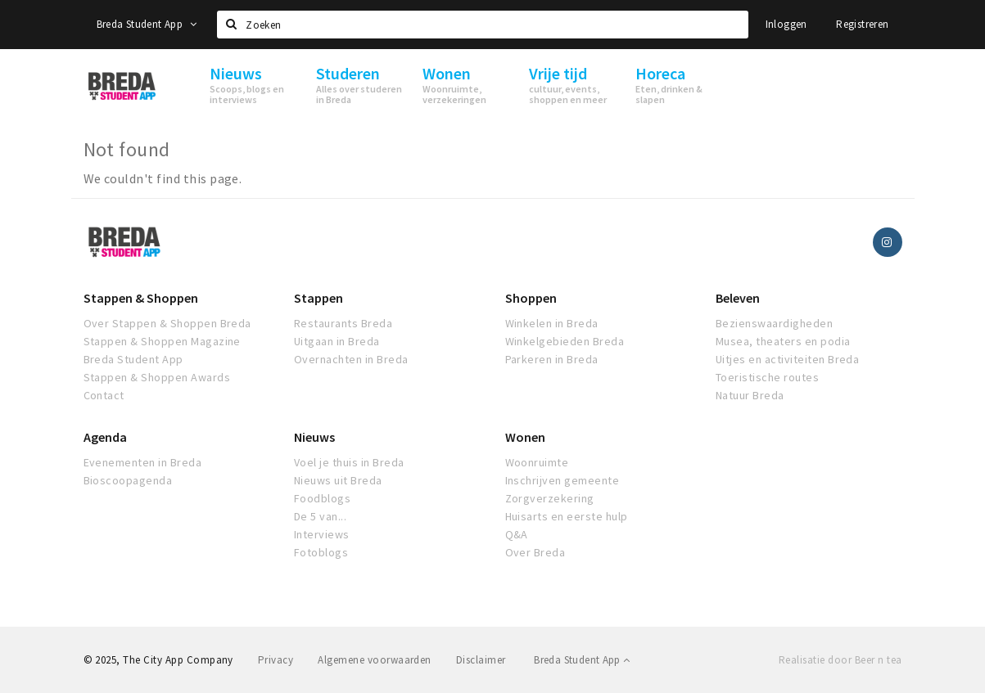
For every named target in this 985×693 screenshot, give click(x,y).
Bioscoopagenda (128, 480)
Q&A (516, 534)
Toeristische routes (767, 377)
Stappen (318, 298)
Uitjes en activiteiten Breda (787, 359)
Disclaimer (481, 660)
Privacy (275, 660)
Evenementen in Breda (143, 462)
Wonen (525, 437)
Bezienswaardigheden (774, 323)
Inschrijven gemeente (562, 480)
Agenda (105, 437)
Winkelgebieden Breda (565, 341)
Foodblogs (322, 498)
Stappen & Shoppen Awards (157, 377)
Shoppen (531, 298)
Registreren (862, 24)
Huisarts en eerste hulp (566, 516)
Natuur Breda (750, 395)
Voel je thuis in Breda (349, 462)
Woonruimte (537, 462)
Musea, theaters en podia (783, 341)
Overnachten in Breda (351, 359)
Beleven (738, 298)
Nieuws (314, 437)
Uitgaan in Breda (337, 341)
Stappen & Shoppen (141, 298)
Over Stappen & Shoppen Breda (167, 323)
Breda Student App (147, 24)
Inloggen (786, 24)
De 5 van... (320, 516)
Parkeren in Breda (552, 359)
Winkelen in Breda (552, 323)
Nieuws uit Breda (338, 480)
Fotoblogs (321, 552)
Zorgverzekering (549, 498)
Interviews (322, 534)
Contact (104, 395)
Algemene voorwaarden (375, 660)
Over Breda (535, 552)
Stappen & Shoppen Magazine (162, 341)
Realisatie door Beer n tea (840, 660)
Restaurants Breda (343, 323)
